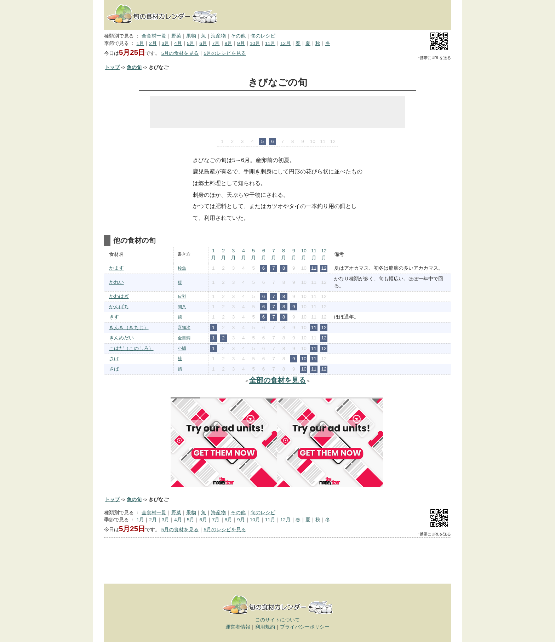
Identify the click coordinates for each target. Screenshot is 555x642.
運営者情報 (237, 627)
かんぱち (119, 306)
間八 (182, 307)
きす (114, 317)
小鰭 (182, 348)
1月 (140, 43)
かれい (116, 282)
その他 (238, 36)
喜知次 (184, 327)
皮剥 (182, 296)
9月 (241, 43)
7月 (216, 43)
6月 (203, 43)
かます (116, 268)
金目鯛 (184, 338)
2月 (153, 43)
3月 (166, 43)
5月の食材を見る (180, 53)
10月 (255, 43)
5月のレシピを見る (225, 53)
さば (114, 369)
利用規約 (265, 627)
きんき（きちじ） (129, 327)
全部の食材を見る (277, 380)
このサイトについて (277, 620)
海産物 (218, 36)
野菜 (176, 36)
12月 (285, 43)
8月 (229, 43)
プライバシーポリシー (305, 627)
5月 (191, 43)
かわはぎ (119, 296)
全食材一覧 (154, 36)
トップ (112, 67)
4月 (178, 43)
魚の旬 (134, 67)
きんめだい (121, 337)
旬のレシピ (263, 36)
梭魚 (182, 268)
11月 (270, 43)
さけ (114, 358)
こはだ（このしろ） (131, 348)
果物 (191, 36)
